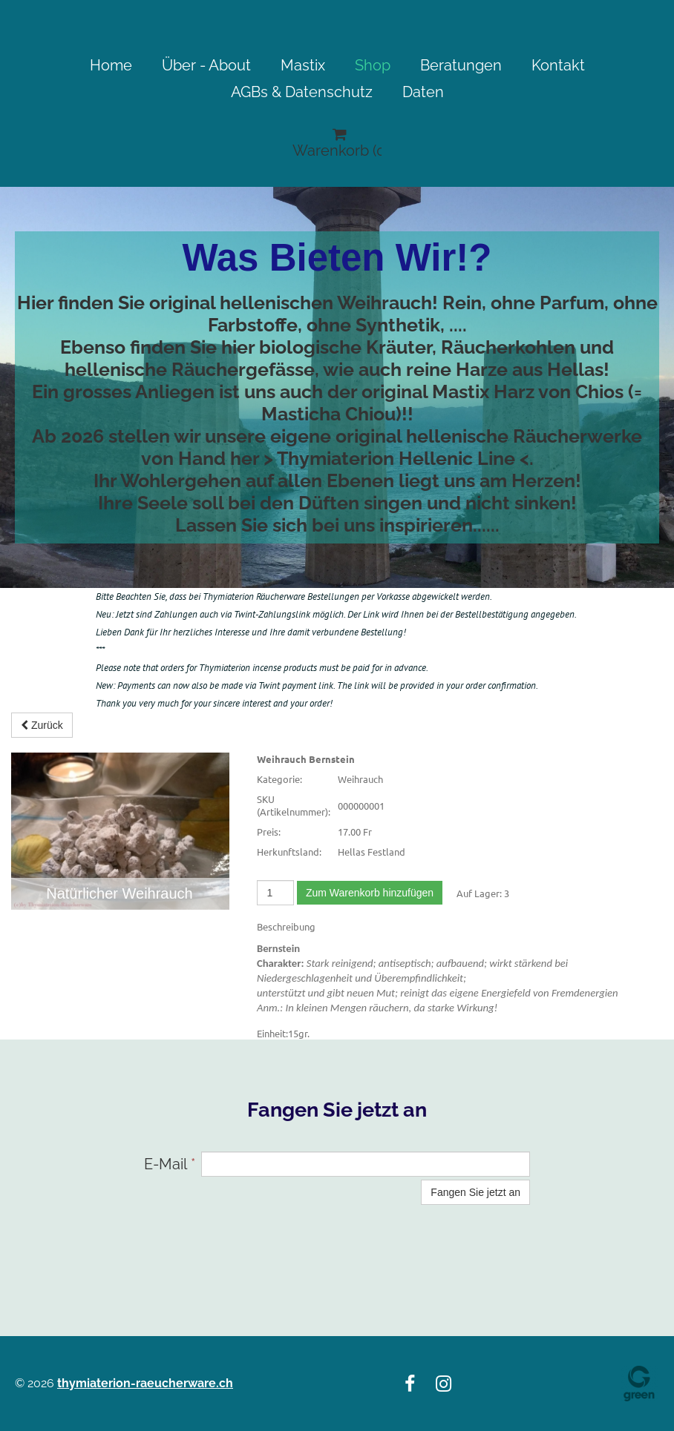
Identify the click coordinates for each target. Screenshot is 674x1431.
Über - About (206, 65)
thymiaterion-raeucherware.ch (145, 1383)
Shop (372, 65)
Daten (423, 92)
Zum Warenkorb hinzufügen (369, 893)
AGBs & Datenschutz (302, 92)
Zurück (42, 725)
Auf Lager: (479, 893)
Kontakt (558, 65)
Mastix (303, 65)
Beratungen (461, 65)
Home (111, 65)
